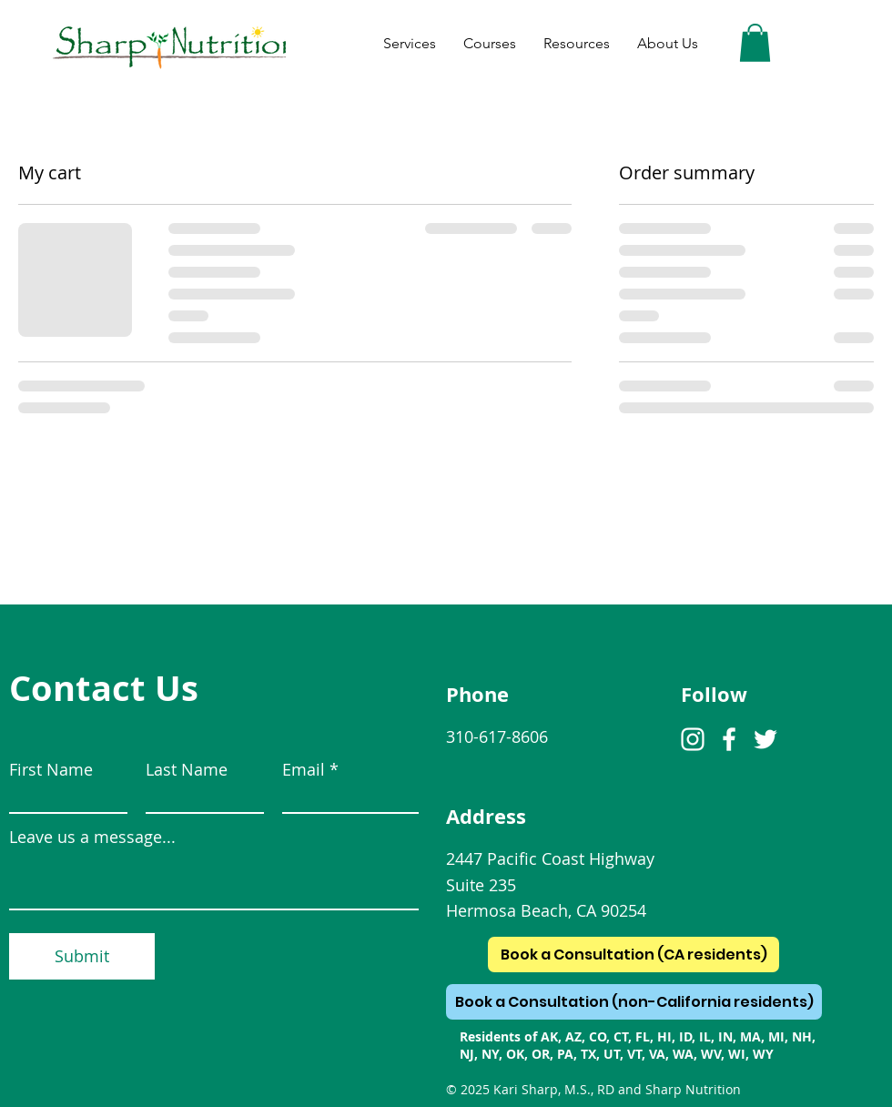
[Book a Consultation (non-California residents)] (634, 1002)
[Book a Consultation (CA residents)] (633, 954)
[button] (755, 43)
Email (303, 769)
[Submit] (82, 956)
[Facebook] (729, 739)
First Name (51, 769)
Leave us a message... (92, 836)
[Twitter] (765, 739)
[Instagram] (692, 739)
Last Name (187, 769)
